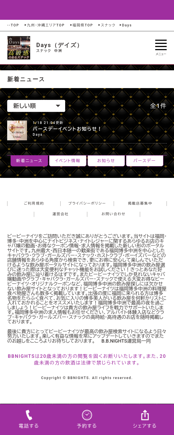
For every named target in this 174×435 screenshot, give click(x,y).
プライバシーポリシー (87, 203)
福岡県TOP (81, 25)
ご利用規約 (34, 203)
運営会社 (61, 214)
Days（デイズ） (59, 45)
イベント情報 (68, 160)
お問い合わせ (114, 214)
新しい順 (36, 105)
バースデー (145, 160)
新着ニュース (29, 160)
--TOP (13, 25)
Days (125, 25)
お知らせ (106, 160)
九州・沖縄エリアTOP (44, 25)
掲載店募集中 (140, 203)
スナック (106, 25)
